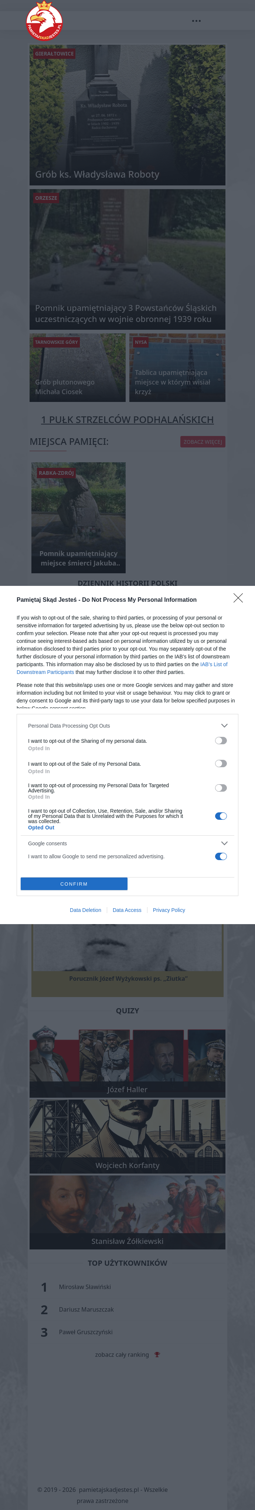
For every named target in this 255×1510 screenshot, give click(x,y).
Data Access (127, 910)
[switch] (221, 740)
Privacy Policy (169, 910)
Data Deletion (85, 910)
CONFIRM (74, 883)
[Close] (241, 600)
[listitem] (127, 725)
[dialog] (127, 755)
